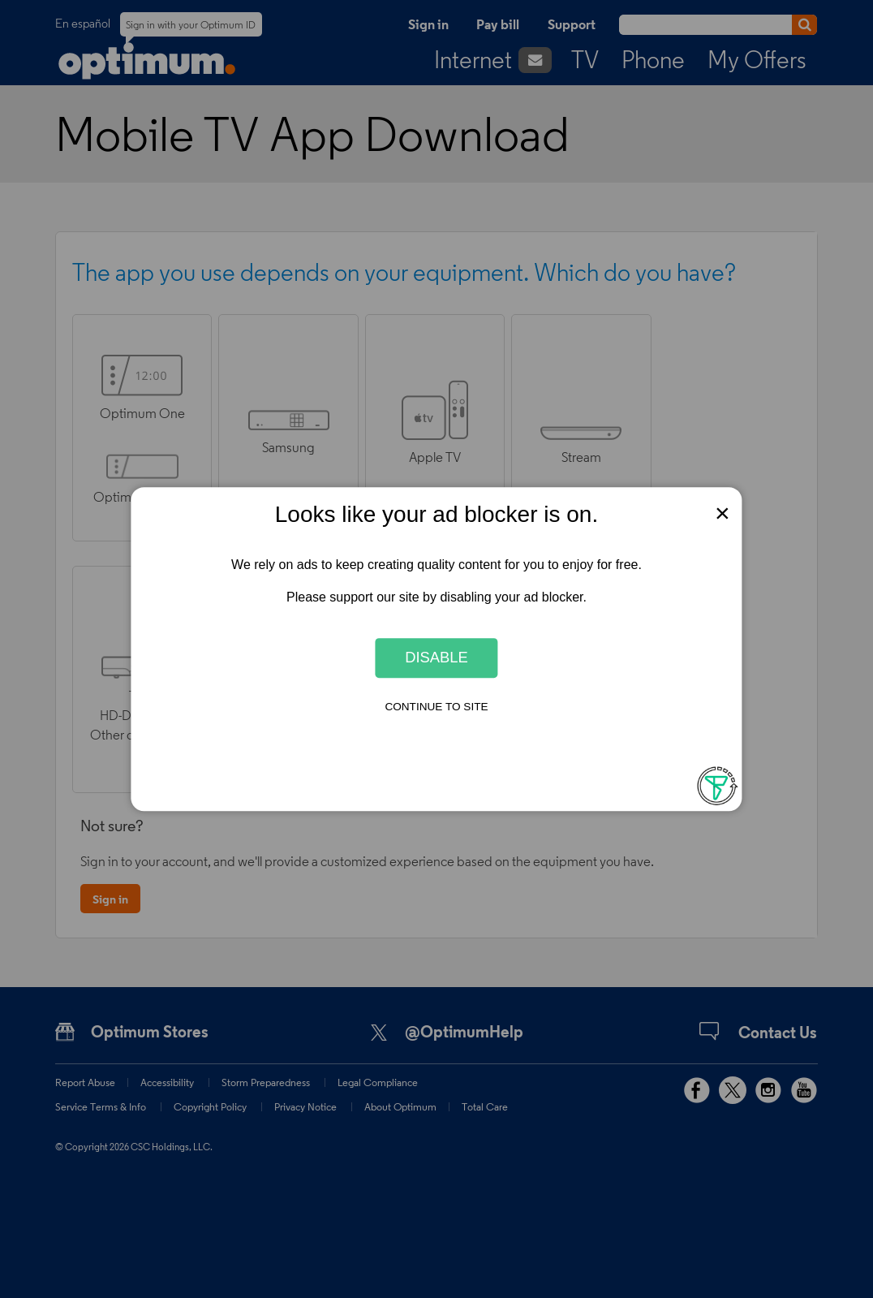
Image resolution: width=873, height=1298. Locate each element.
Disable (436, 657)
